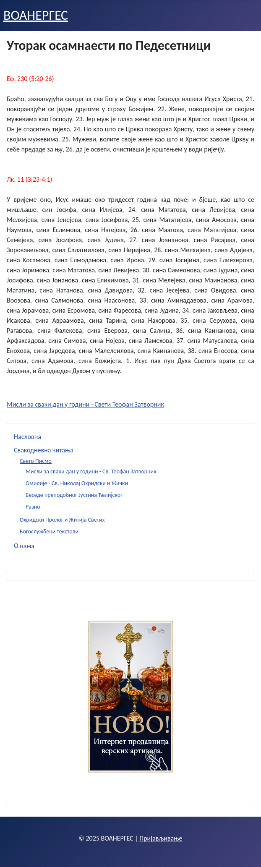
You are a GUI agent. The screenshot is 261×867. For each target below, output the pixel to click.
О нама (24, 546)
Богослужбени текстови (49, 531)
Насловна (27, 437)
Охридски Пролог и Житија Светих (62, 519)
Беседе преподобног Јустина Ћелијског (74, 495)
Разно (33, 506)
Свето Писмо (36, 461)
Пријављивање (160, 838)
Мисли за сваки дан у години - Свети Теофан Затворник (85, 404)
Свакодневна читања (43, 450)
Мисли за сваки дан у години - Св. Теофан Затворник (91, 471)
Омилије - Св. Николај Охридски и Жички (77, 483)
